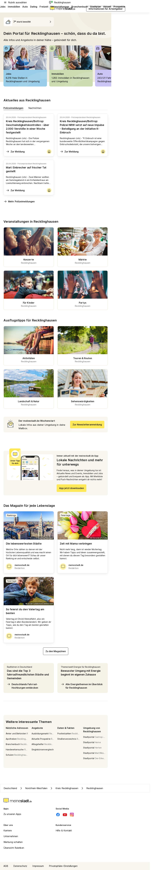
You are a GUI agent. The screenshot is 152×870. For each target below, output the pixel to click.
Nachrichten (35, 108)
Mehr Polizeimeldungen (19, 201)
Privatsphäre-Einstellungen (63, 866)
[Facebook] (58, 814)
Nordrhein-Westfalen (33, 788)
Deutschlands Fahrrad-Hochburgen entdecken (22, 686)
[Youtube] (65, 814)
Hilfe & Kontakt (64, 830)
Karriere (7, 830)
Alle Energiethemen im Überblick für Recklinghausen (82, 686)
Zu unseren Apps (12, 814)
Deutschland (10, 788)
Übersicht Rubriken (13, 847)
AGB (5, 866)
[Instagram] (72, 814)
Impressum (38, 866)
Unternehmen (10, 836)
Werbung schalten (13, 842)
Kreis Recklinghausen (64, 788)
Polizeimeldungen (13, 108)
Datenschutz (20, 866)
